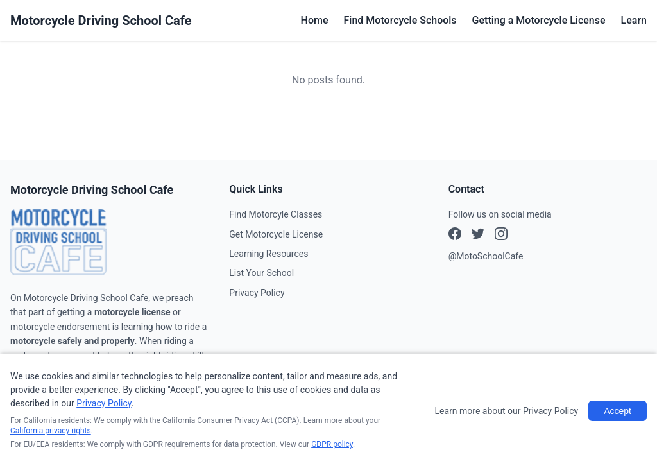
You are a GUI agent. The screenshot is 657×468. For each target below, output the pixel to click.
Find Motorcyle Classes (275, 214)
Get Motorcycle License (276, 234)
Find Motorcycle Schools (400, 20)
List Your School (261, 273)
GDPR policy (332, 444)
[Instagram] (478, 235)
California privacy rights (50, 430)
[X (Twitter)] (501, 235)
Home (314, 20)
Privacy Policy (256, 293)
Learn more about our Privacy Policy (507, 411)
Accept (617, 411)
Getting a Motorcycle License (539, 20)
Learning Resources (268, 253)
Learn (634, 20)
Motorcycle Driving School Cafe (101, 20)
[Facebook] (454, 235)
